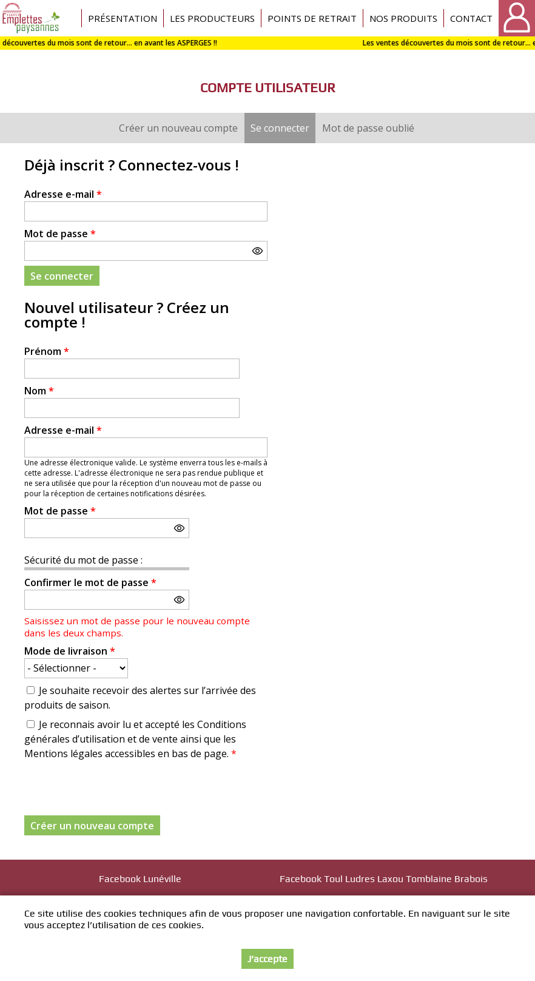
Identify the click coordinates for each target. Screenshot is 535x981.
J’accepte (267, 959)
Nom (39, 390)
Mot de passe (60, 233)
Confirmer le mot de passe (90, 582)
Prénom (46, 351)
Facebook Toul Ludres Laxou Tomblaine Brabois (384, 879)
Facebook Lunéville (140, 879)
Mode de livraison (69, 651)
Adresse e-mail (63, 194)
